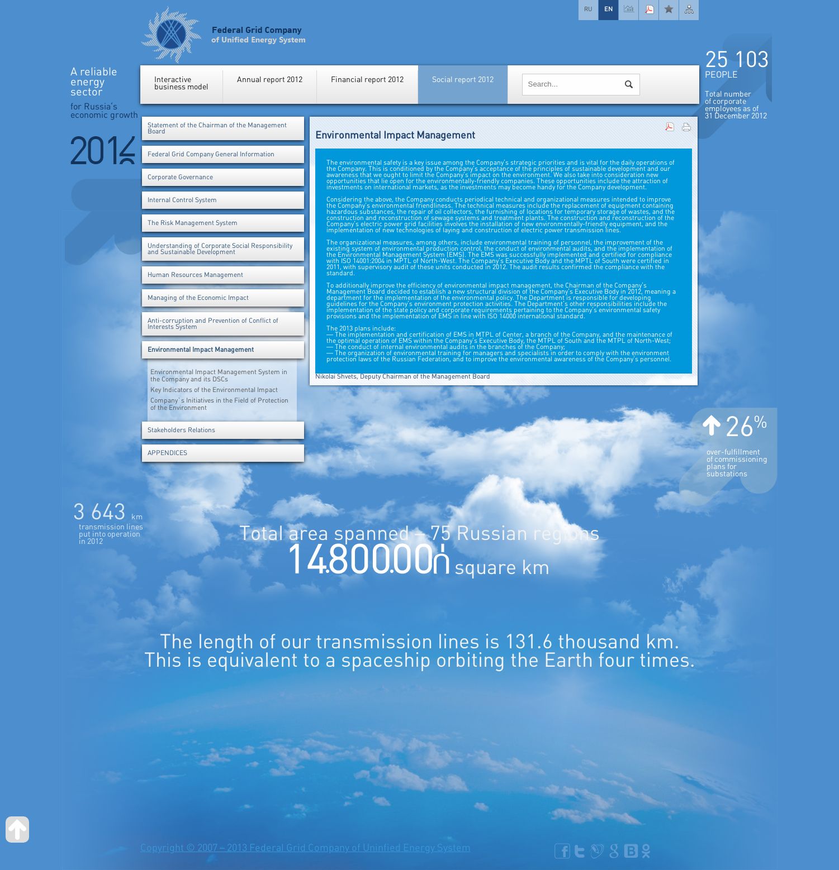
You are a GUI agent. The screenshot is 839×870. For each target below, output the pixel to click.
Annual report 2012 (269, 79)
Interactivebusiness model (181, 83)
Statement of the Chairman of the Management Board (217, 128)
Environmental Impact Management (201, 350)
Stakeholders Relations (181, 430)
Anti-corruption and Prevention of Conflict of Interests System (213, 324)
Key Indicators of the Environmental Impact (214, 390)
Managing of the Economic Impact (198, 298)
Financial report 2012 (367, 79)
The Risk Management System (193, 223)
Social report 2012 (463, 79)
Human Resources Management (195, 275)
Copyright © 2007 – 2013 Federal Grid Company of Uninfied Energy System (305, 848)
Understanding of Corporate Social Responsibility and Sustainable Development (220, 249)
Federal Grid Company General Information (211, 154)
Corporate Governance (180, 177)
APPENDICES (167, 453)
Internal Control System (182, 200)
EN (608, 9)
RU (588, 9)
